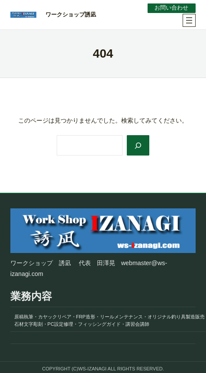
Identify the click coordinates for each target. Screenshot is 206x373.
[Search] (138, 145)
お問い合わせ (171, 8)
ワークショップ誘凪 (70, 14)
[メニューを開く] (189, 20)
